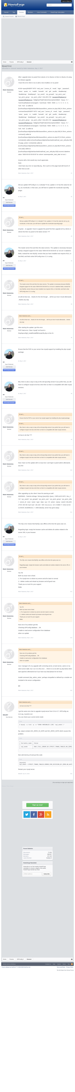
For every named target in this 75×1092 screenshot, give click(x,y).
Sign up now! (37, 805)
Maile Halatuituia (28, 68)
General (13, 68)
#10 (71, 470)
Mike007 (5, 715)
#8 (71, 393)
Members (30, 12)
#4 (71, 260)
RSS (72, 964)
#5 (71, 304)
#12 (71, 536)
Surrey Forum (70, 970)
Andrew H (49, 858)
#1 (71, 173)
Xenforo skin (6, 964)
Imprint (59, 964)
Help (54, 964)
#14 (71, 637)
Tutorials (6, 12)
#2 (71, 196)
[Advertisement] (19, 39)
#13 (71, 591)
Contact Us (48, 964)
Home (64, 964)
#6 (71, 337)
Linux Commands (41, 12)
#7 (71, 361)
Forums (21, 12)
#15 (71, 690)
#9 (71, 439)
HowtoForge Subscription (57, 12)
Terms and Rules (61, 967)
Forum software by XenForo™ (16, 967)
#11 (71, 512)
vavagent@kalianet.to (59, 97)
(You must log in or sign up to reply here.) (63, 782)
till (3, 197)
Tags (14, 12)
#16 (71, 773)
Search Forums (9, 16)
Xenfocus (13, 964)
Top (69, 964)
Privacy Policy (69, 967)
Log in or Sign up (66, 1)
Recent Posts (21, 16)
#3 (71, 236)
